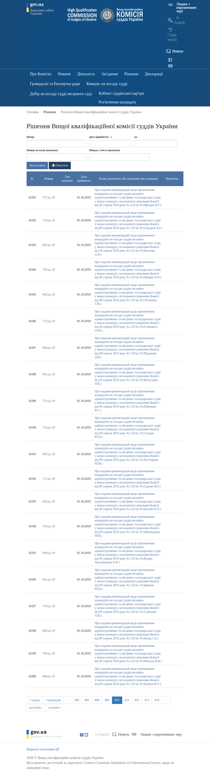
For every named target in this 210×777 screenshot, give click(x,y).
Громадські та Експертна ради (55, 84)
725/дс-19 (48, 401)
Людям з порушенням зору (186, 7)
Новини (64, 74)
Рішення (131, 74)
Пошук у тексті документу (104, 150)
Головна (33, 112)
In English (102, 734)
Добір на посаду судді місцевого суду (61, 94)
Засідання (110, 74)
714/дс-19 (48, 220)
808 (97, 700)
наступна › (36, 707)
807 (87, 700)
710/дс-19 (48, 606)
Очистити (60, 165)
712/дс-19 (48, 427)
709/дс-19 (48, 653)
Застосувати (37, 165)
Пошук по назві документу (42, 150)
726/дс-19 (48, 269)
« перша (34, 700)
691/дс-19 (48, 374)
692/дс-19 (48, 294)
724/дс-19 (48, 526)
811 (127, 700)
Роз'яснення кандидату (117, 102)
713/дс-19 (48, 321)
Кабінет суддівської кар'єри (121, 93)
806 (77, 700)
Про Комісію (40, 74)
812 (137, 700)
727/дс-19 (48, 197)
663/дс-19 (48, 454)
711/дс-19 (48, 478)
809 (107, 700)
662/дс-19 (48, 501)
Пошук (177, 51)
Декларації (154, 74)
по (135, 136)
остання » (54, 707)
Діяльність (86, 74)
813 (147, 700)
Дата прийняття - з (100, 136)
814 (157, 700)
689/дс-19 (48, 630)
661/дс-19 (48, 579)
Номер (30, 136)
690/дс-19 (48, 553)
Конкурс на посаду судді (106, 84)
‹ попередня (53, 700)
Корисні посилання (43, 749)
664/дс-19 (48, 347)
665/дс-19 (48, 245)
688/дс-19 (48, 676)
